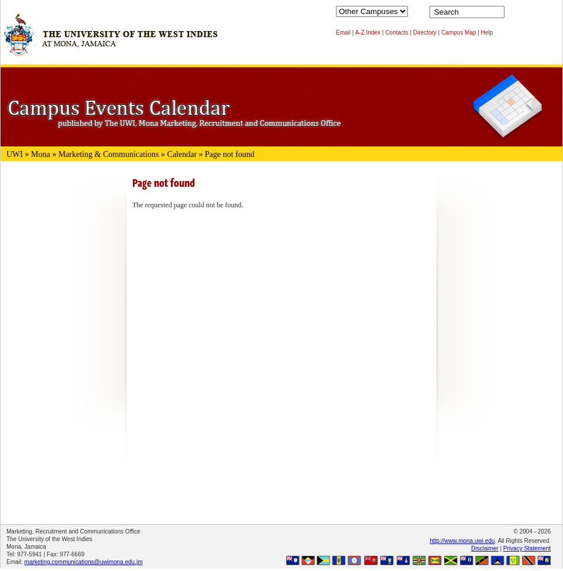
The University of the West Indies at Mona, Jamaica (111, 40)
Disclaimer (485, 548)
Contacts (396, 32)
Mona (40, 154)
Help (487, 32)
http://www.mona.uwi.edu (462, 541)
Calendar (182, 154)
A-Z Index (367, 32)
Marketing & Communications (109, 154)
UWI (14, 154)
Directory (425, 32)
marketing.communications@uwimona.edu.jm (84, 562)
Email (343, 32)
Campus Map (458, 32)
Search (516, 14)
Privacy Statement (527, 548)
